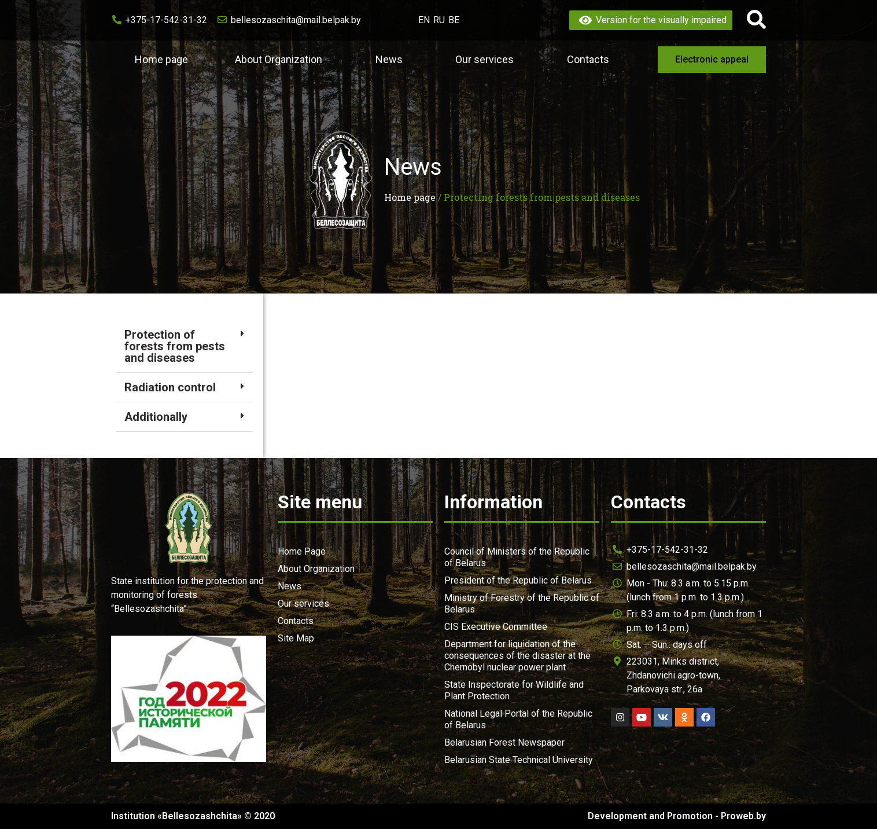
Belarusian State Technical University (518, 759)
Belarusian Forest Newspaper (504, 742)
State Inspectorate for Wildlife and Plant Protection (514, 690)
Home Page (302, 551)
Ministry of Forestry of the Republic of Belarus (521, 603)
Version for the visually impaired (651, 20)
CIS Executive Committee (495, 626)
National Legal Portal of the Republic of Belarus (518, 719)
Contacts (588, 59)
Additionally (155, 417)
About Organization (281, 59)
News (391, 59)
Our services (487, 59)
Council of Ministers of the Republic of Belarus (516, 557)
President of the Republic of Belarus (518, 580)
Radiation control (170, 387)
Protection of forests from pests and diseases (174, 346)
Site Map (296, 638)
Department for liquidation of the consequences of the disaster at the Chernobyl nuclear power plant (517, 656)
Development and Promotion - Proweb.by (677, 815)
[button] (712, 59)
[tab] (184, 346)
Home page (161, 59)
